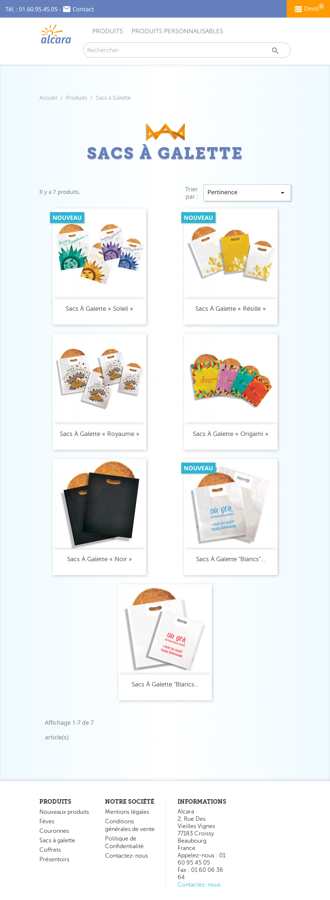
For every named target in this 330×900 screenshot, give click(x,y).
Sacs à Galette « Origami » (230, 433)
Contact (83, 9)
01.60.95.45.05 (38, 9)
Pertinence (247, 192)
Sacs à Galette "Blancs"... (230, 559)
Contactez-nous (126, 856)
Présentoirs (54, 859)
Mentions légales (127, 812)
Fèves (46, 821)
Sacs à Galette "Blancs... (165, 684)
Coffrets (50, 850)
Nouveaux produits (64, 812)
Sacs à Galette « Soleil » (99, 308)
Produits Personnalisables (177, 31)
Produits (107, 31)
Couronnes (54, 831)
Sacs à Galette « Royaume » (99, 433)
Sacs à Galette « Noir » (99, 559)
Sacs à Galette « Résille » (230, 308)
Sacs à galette (57, 840)
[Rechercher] (187, 50)
